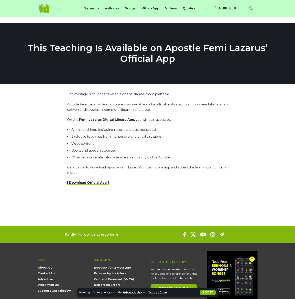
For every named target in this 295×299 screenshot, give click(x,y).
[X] (219, 8)
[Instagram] (230, 8)
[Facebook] (215, 8)
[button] (208, 292)
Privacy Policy (133, 292)
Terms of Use (158, 292)
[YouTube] (225, 8)
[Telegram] (234, 8)
